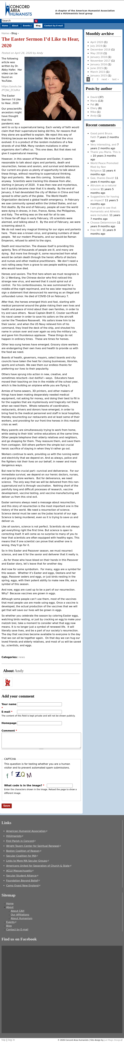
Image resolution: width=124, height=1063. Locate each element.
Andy (40, 53)
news (21, 657)
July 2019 (96, 45)
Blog (14, 33)
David (93, 97)
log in (11, 1039)
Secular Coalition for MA (22, 855)
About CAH (17, 910)
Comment (9, 730)
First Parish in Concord (21, 841)
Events (28, 26)
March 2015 (97, 71)
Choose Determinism (103, 222)
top (4, 1039)
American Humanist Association (26, 831)
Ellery (93, 108)
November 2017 (100, 60)
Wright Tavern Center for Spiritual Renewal (33, 845)
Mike (93, 111)
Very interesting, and (103, 144)
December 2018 (100, 49)
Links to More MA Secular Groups (27, 860)
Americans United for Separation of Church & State (38, 865)
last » (115, 79)
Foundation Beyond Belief (23, 880)
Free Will (96, 230)
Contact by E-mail (53, 26)
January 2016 (98, 64)
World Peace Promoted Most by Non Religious (104, 167)
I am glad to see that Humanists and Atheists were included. (105, 211)
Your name (9, 706)
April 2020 (96, 42)
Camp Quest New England (23, 885)
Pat (92, 104)
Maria (93, 100)
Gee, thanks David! (102, 178)
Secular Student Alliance (22, 875)
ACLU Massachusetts (20, 870)
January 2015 (98, 75)
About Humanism (21, 918)
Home (5, 33)
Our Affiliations (20, 914)
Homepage (9, 723)
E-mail (7, 711)
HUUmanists (14, 836)
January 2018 (98, 57)
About (15, 26)
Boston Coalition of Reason (23, 850)
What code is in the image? (24, 785)
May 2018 (96, 53)
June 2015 (96, 68)
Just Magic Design (113, 1040)
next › (105, 79)
